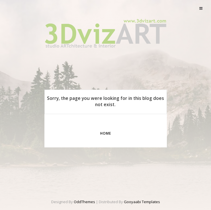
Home (105, 133)
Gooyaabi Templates (142, 201)
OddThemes (84, 201)
